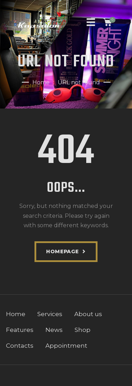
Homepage (62, 251)
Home (41, 82)
